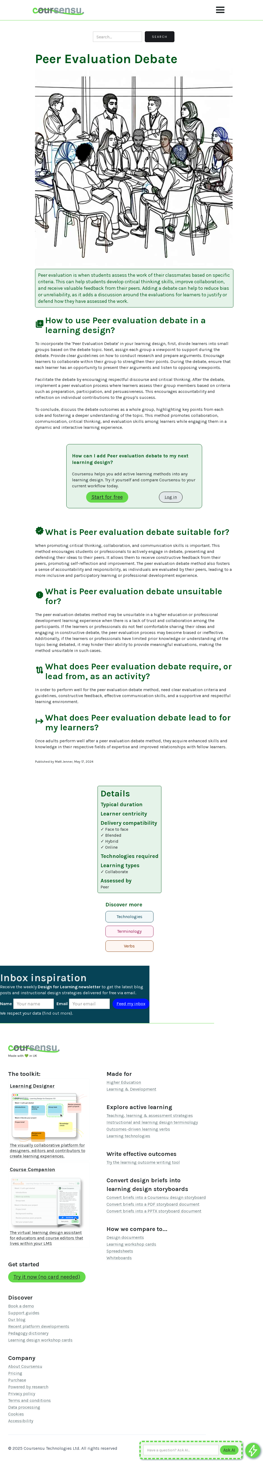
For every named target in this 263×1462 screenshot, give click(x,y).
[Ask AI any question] (181, 1450)
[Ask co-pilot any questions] (252, 1450)
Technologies (129, 916)
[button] (220, 10)
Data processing (24, 1407)
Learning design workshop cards (40, 1340)
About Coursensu (25, 1366)
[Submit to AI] (229, 1450)
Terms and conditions (29, 1400)
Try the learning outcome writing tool (143, 1162)
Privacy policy (21, 1393)
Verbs (129, 946)
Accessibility (20, 1420)
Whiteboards (119, 1257)
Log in (171, 497)
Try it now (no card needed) (47, 1277)
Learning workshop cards (131, 1244)
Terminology (129, 931)
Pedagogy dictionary (28, 1333)
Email (62, 1003)
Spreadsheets (120, 1251)
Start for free (107, 497)
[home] (58, 10)
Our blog (17, 1319)
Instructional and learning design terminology (152, 1122)
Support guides (23, 1312)
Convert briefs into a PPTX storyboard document (154, 1211)
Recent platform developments (38, 1326)
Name (6, 1003)
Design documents (125, 1237)
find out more (57, 1013)
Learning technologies (128, 1135)
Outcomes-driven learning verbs (138, 1129)
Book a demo (21, 1306)
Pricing (15, 1373)
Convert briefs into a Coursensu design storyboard (156, 1197)
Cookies (16, 1414)
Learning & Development (131, 1089)
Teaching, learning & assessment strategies (150, 1115)
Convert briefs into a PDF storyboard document (153, 1204)
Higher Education (124, 1082)
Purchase (17, 1380)
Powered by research (28, 1386)
